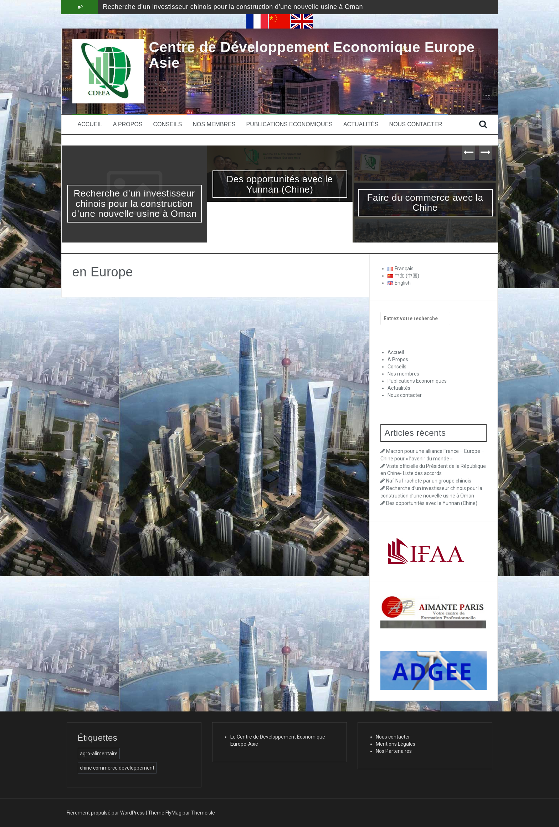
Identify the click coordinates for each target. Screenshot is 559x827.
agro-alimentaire (99, 753)
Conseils (167, 124)
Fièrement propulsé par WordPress (106, 813)
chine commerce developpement (117, 768)
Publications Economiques (289, 124)
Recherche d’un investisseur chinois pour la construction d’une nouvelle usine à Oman (233, 6)
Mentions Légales (395, 744)
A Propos (128, 124)
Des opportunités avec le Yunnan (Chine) (279, 184)
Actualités (361, 124)
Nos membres (214, 124)
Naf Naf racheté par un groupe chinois (428, 481)
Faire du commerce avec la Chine (425, 202)
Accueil (90, 124)
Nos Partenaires (394, 751)
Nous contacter (415, 124)
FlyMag (173, 813)
